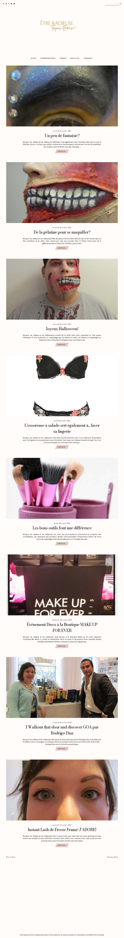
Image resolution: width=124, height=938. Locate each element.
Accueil (33, 58)
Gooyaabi (100, 935)
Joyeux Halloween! (62, 328)
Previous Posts (112, 857)
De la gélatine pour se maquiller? (62, 232)
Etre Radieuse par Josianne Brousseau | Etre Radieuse (40, 935)
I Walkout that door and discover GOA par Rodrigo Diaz (62, 730)
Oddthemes (81, 935)
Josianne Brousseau (48, 58)
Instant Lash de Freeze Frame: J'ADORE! (62, 829)
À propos (63, 58)
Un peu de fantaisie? (62, 135)
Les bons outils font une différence (62, 528)
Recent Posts (11, 857)
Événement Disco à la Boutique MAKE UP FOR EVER (62, 627)
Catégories (88, 58)
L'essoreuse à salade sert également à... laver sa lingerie (62, 428)
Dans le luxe (75, 58)
